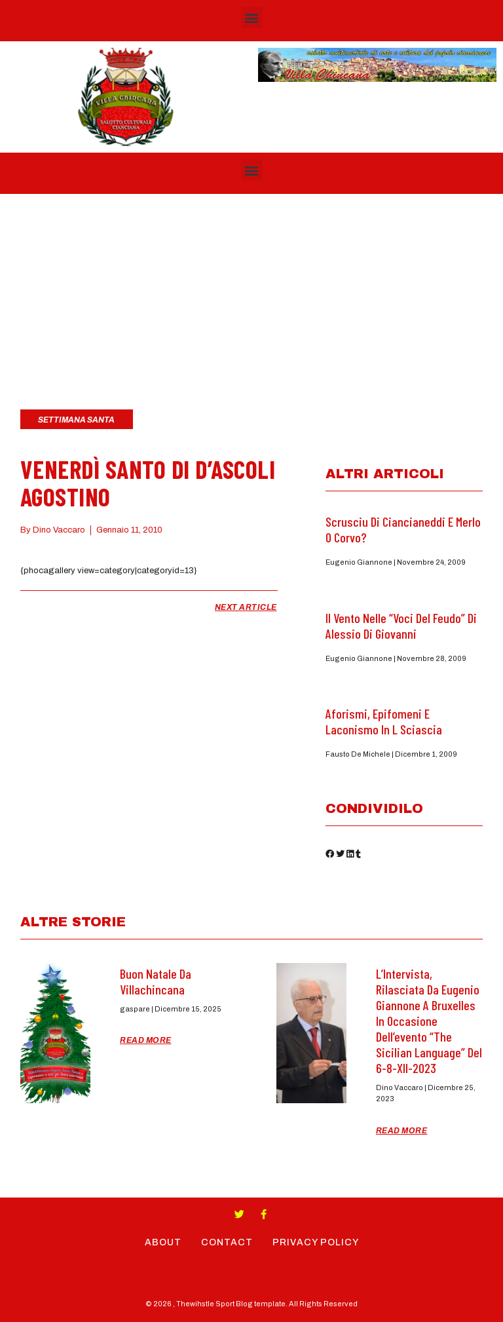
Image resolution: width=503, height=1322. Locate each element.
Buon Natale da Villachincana (155, 981)
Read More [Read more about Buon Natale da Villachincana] (146, 1040)
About (163, 1242)
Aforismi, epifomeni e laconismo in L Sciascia (384, 721)
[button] (252, 17)
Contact (227, 1242)
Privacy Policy (315, 1242)
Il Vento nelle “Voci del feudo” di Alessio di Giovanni (401, 625)
